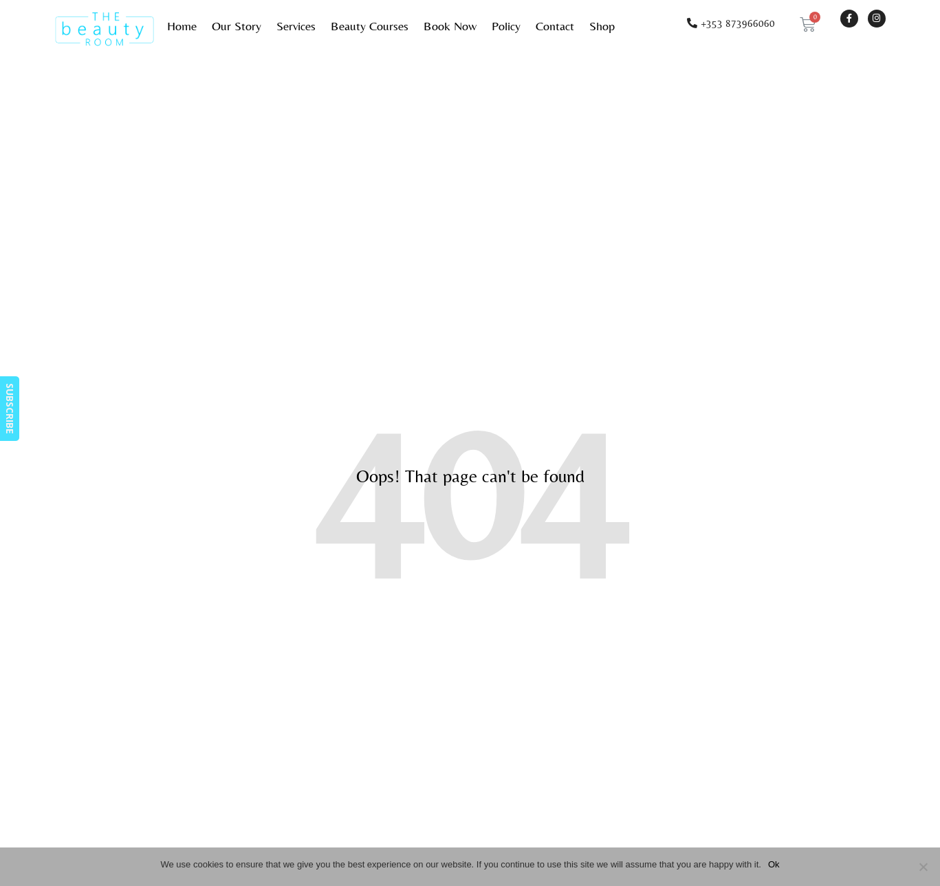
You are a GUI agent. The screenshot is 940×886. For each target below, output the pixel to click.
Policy (506, 26)
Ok (774, 864)
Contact (555, 26)
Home (182, 26)
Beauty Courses (369, 26)
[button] (731, 23)
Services (296, 26)
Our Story (236, 26)
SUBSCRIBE (10, 408)
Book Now (450, 26)
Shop (602, 26)
